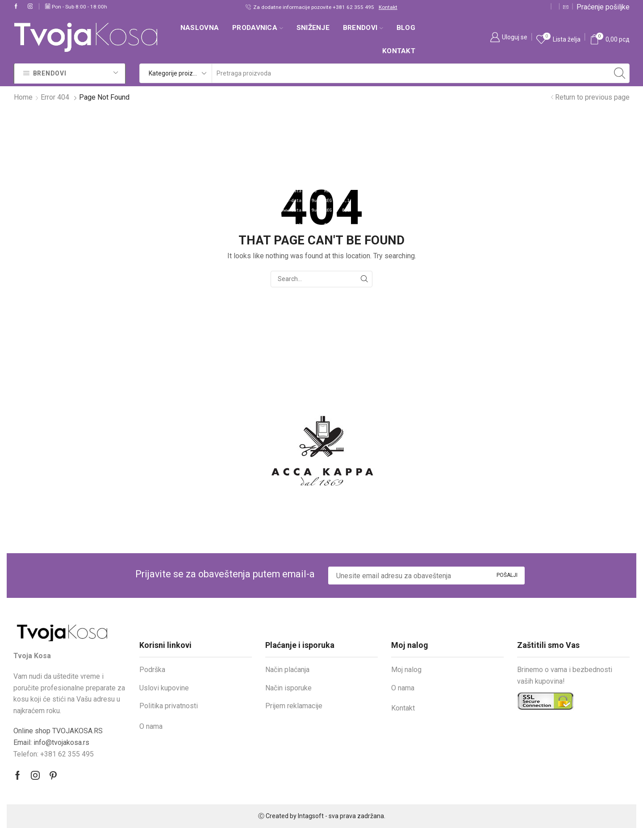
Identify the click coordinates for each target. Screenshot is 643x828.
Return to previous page (592, 97)
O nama (151, 726)
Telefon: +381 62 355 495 (53, 754)
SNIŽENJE (313, 28)
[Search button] (619, 73)
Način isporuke (288, 688)
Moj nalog (406, 669)
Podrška (152, 669)
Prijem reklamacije (293, 706)
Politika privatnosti (168, 706)
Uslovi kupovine (164, 688)
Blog (406, 28)
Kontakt (388, 7)
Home (23, 97)
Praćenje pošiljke (603, 7)
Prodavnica (257, 28)
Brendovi (363, 28)
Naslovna (199, 28)
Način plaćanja (287, 669)
